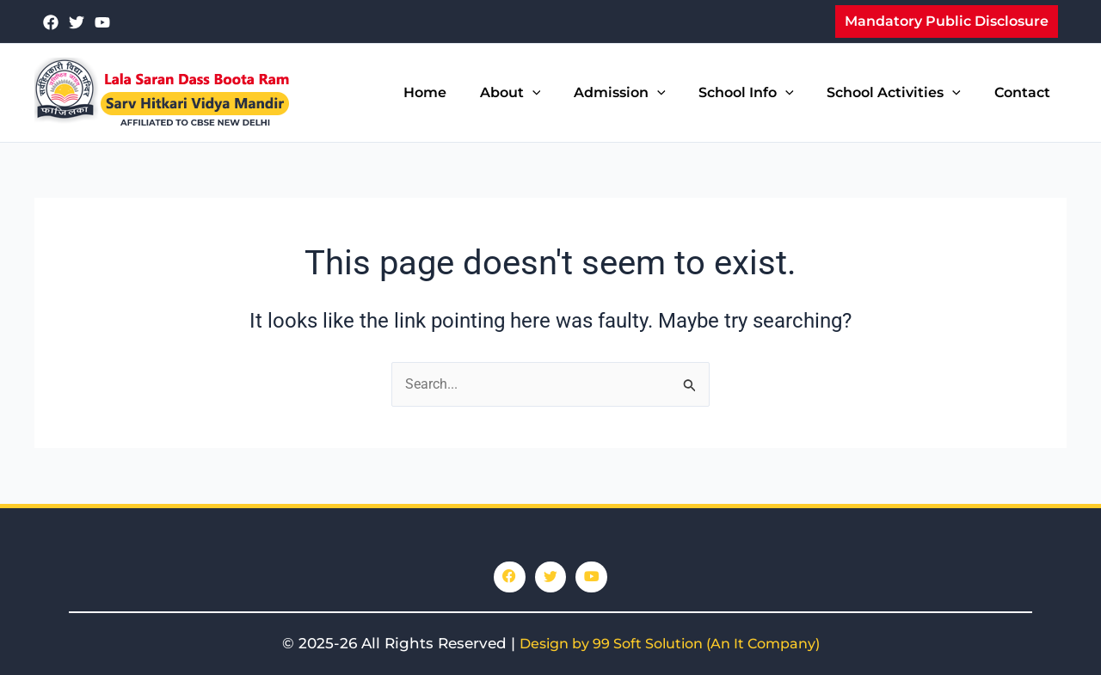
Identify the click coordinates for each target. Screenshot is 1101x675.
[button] (946, 21)
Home (456, 92)
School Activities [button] (902, 93)
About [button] (536, 93)
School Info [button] (761, 93)
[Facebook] (50, 22)
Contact (1025, 92)
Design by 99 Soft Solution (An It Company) (669, 644)
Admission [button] (640, 93)
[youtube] (102, 22)
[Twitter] (76, 22)
